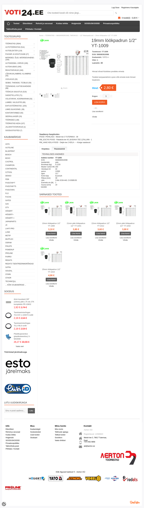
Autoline (9, 148)
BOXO (7, 158)
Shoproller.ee (135, 502)
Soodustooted (35, 432)
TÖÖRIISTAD (49, 35)
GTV (7, 207)
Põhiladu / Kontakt (33, 29)
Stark (8, 274)
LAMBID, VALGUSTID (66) (15, 102)
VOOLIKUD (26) (11, 79)
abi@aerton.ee (89, 446)
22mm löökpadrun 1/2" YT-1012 (101, 224)
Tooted (16, 23)
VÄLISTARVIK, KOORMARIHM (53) (18, 99)
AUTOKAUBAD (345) (13, 67)
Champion (9, 165)
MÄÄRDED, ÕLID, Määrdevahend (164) (19, 59)
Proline (9, 253)
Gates (8, 200)
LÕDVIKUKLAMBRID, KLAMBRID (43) (18, 75)
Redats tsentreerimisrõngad (19, 264)
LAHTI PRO (9, 229)
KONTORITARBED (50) (14, 113)
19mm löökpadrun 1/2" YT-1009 (106, 35)
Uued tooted (34, 435)
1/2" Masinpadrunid (86, 35)
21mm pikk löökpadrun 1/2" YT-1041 (76, 224)
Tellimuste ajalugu (61, 432)
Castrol (9, 162)
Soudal (8, 271)
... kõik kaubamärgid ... (15, 285)
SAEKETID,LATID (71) (13, 95)
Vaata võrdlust (60, 440)
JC (6, 225)
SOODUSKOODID (92, 23)
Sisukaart (33, 438)
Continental (11, 169)
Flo (7, 193)
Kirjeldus (46, 149)
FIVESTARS (10, 190)
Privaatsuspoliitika (111, 23)
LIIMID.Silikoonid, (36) (14, 109)
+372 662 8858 (89, 442)
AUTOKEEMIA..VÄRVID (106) (16, 63)
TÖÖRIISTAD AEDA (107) (15, 123)
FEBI (7, 179)
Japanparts (10, 222)
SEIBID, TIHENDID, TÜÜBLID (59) (18, 83)
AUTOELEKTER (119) (13, 51)
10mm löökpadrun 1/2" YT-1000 (51, 224)
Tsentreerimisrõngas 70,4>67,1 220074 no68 (23, 313)
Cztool (8, 172)
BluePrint (10, 151)
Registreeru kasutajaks (130, 8)
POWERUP (9, 250)
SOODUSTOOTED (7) (13, 130)
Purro (8, 257)
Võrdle (94, 117)
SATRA (8, 267)
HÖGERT (9, 211)
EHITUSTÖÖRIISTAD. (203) (16, 106)
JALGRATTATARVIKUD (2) (15, 127)
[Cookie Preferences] (3, 504)
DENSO (8, 176)
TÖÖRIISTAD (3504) (13, 44)
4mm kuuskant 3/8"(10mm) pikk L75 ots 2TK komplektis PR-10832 (24, 301)
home (41, 35)
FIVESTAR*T (10, 183)
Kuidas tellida (62, 23)
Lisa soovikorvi (97, 111)
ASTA (7, 144)
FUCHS (8, 197)
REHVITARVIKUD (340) (14, 70)
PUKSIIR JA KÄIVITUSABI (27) (17, 54)
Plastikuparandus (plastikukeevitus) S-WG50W (22, 336)
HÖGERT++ (9, 218)
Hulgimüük (76, 23)
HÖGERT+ (9, 215)
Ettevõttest (27, 23)
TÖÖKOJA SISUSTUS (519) (16, 92)
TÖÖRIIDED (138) (12, 120)
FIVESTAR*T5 (10, 186)
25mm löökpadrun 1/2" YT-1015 (51, 270)
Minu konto (59, 429)
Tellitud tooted (60, 435)
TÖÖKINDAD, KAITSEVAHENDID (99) (18, 87)
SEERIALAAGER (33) (13, 116)
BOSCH (8, 155)
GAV (7, 204)
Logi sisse (115, 8)
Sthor (8, 278)
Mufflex (9, 239)
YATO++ (105, 57)
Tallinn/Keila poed (14, 29)
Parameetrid (59, 149)
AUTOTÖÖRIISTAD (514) (15, 47)
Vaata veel (20, 346)
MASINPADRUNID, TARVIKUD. (67, 35)
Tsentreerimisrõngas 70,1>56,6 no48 (22, 324)
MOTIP (8, 236)
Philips (8, 246)
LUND (7, 232)
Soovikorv (58, 438)
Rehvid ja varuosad (44, 23)
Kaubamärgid (35, 429)
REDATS (8, 260)
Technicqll (10, 281)
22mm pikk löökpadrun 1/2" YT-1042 (125, 224)
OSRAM (8, 243)
